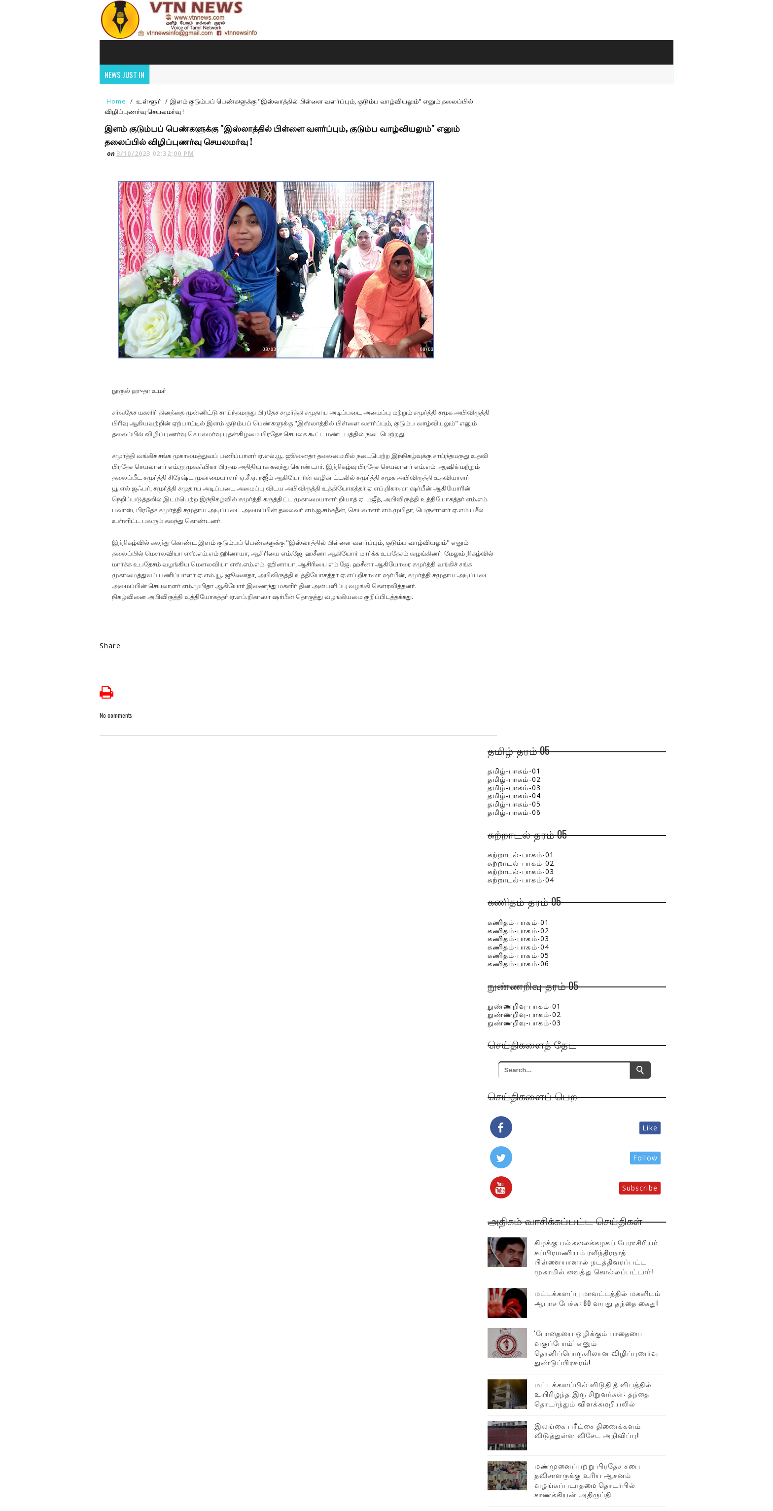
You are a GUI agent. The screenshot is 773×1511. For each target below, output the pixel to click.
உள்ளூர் (152, 104)
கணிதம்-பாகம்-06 (531, 316)
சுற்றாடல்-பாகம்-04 (533, 233)
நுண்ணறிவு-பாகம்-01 (536, 359)
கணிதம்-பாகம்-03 (531, 292)
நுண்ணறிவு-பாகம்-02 (536, 367)
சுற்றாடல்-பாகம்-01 (533, 208)
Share (113, 649)
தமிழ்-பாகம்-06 (526, 165)
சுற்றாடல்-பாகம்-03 (533, 224)
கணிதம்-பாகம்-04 (531, 300)
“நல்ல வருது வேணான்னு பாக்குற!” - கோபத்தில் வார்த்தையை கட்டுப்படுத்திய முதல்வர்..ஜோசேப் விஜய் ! (596, 997)
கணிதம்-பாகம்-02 (531, 283)
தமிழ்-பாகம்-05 (526, 157)
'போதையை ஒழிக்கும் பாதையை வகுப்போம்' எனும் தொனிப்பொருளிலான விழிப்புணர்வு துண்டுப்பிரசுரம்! (601, 712)
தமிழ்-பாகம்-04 (526, 149)
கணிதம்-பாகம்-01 (531, 275)
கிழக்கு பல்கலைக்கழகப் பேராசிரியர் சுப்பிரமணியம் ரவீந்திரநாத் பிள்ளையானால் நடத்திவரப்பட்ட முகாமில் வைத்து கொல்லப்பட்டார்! (581, 614)
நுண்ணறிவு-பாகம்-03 (536, 376)
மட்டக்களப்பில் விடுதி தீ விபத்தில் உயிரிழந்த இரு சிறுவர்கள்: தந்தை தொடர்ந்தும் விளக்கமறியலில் (599, 763)
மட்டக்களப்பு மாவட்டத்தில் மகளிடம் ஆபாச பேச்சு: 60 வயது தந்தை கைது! (602, 665)
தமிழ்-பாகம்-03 (526, 140)
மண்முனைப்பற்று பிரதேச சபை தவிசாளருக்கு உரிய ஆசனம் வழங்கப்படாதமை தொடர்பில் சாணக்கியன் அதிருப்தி (600, 854)
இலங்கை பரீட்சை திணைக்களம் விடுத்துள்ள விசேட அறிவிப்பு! (600, 804)
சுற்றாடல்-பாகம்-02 (533, 216)
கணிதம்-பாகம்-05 (531, 308)
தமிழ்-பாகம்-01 (526, 124)
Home (120, 104)
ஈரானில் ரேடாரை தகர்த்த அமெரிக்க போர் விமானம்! (592, 1038)
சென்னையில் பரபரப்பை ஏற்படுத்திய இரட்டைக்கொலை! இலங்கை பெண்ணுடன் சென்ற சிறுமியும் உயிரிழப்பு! (600, 904)
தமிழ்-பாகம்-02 (526, 132)
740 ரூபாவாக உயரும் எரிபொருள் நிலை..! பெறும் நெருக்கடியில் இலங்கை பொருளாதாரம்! (604, 951)
